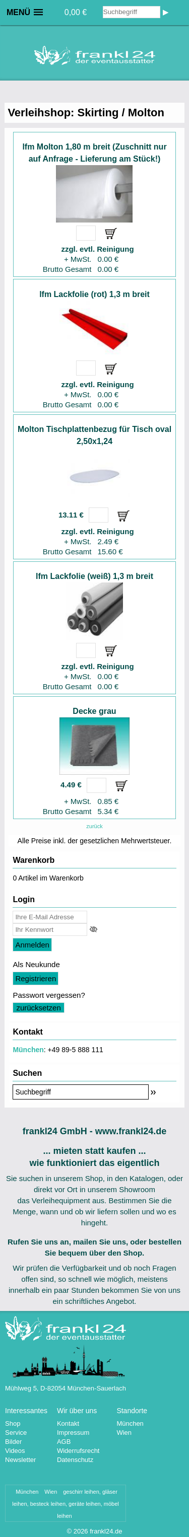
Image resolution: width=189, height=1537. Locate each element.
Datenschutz (75, 1459)
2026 (81, 1531)
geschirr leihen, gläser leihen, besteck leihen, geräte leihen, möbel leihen (65, 1504)
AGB (64, 1441)
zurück (94, 826)
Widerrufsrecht (78, 1450)
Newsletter (20, 1459)
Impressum (73, 1432)
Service (16, 1432)
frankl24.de (106, 1531)
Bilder (13, 1441)
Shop (12, 1423)
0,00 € (76, 12)
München (28, 1050)
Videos (15, 1450)
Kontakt (68, 1423)
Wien (124, 1432)
